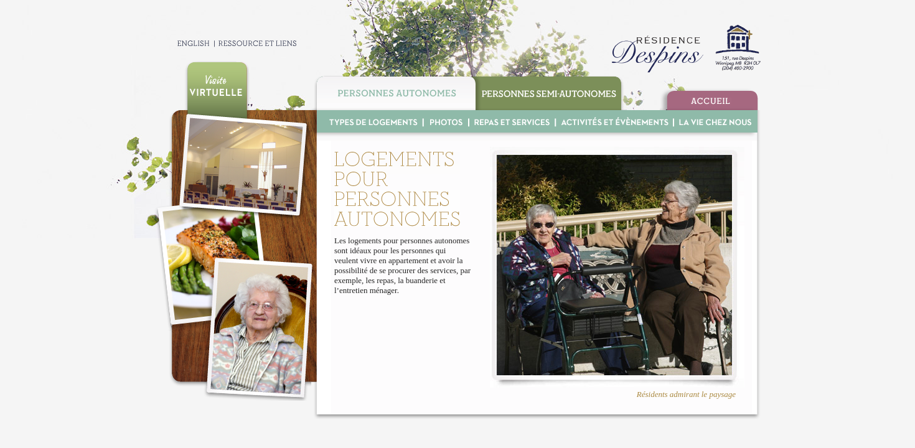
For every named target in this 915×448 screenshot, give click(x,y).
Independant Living (394, 91)
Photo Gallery (446, 121)
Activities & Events (614, 121)
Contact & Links (256, 43)
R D (683, 49)
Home (709, 99)
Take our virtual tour (216, 85)
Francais (183, 43)
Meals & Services (512, 121)
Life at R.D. (713, 121)
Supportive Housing (551, 91)
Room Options (370, 121)
